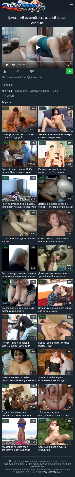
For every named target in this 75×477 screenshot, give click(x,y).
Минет (56, 90)
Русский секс (49, 471)
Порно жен (21, 90)
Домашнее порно (39, 90)
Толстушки (9, 95)
